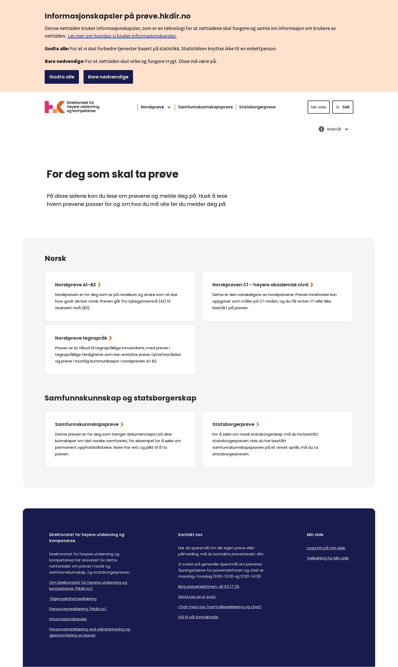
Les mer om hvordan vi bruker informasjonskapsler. (122, 35)
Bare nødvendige (108, 77)
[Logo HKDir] (75, 107)
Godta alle (61, 77)
